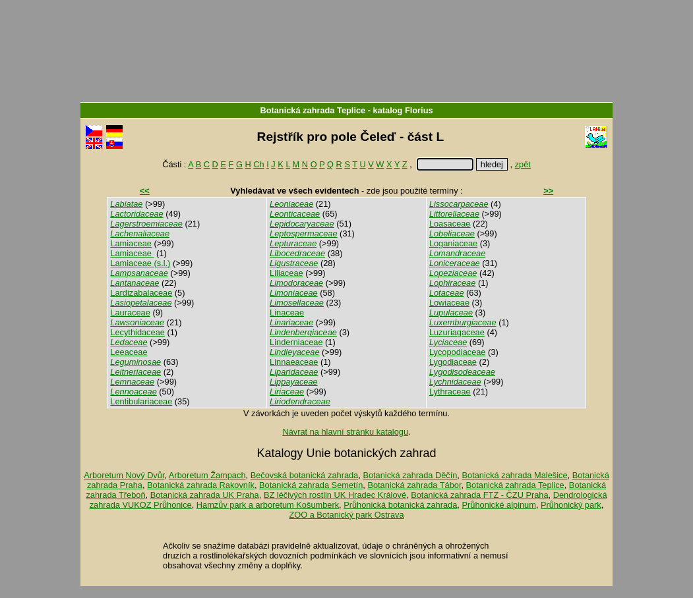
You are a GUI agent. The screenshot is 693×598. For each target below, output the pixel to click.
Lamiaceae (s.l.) (140, 263)
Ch (258, 164)
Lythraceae (450, 391)
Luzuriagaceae (457, 332)
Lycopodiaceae (457, 352)
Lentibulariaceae (141, 401)
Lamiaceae (131, 243)
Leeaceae (128, 352)
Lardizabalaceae (141, 293)
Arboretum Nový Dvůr (124, 475)
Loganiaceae (453, 243)
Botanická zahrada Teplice (312, 110)
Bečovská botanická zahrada (305, 475)
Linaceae (287, 312)
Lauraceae (130, 312)
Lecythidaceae (137, 332)
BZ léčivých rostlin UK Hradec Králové (335, 495)
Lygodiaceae (453, 362)
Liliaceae (286, 273)
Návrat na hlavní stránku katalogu (345, 432)
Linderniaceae (296, 342)
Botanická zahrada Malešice (514, 475)
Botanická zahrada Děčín (410, 475)
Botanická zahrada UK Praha (204, 495)
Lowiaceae (449, 303)
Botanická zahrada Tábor (414, 485)
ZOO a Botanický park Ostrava (346, 515)
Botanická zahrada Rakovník (201, 485)
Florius (419, 110)
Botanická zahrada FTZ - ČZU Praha (479, 495)
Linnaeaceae (294, 362)
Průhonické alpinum (498, 505)
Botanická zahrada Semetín (311, 485)
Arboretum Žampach (207, 475)
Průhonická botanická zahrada (400, 505)
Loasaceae (450, 224)
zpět (523, 164)
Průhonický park (571, 505)
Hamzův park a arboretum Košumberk (267, 505)
